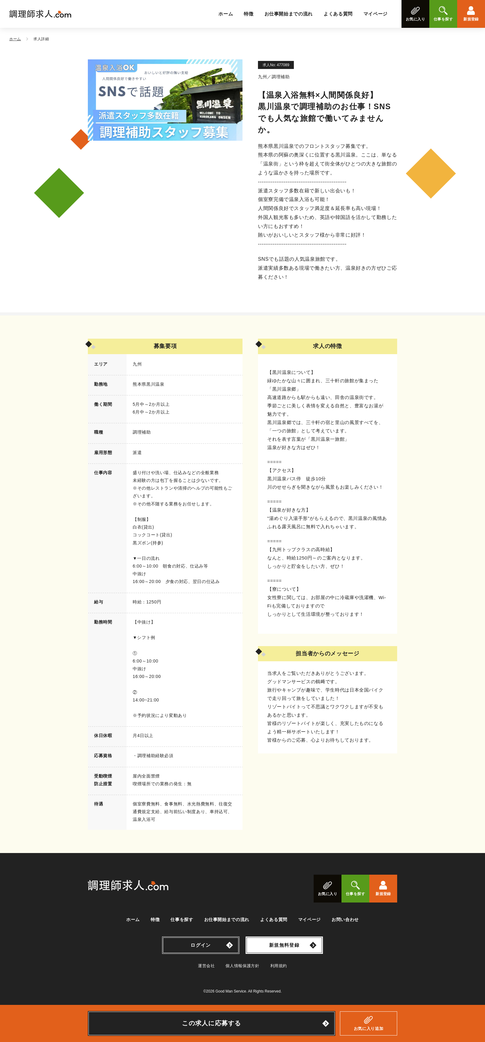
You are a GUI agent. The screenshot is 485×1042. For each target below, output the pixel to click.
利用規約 (278, 965)
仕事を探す (181, 919)
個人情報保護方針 (242, 965)
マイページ (375, 13)
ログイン (201, 945)
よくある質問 (338, 13)
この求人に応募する (211, 1023)
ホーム (225, 13)
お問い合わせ (345, 919)
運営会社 (206, 965)
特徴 (248, 13)
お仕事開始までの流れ (288, 13)
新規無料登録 (284, 945)
